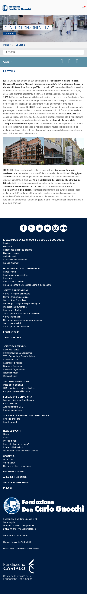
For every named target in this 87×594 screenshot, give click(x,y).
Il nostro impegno (11, 419)
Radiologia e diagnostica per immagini (21, 303)
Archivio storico (10, 256)
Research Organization (14, 369)
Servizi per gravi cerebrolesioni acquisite (23, 320)
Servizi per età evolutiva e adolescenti (21, 313)
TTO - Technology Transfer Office (19, 356)
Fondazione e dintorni (13, 281)
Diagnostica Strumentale (15, 307)
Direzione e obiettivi (13, 385)
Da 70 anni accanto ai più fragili (22, 268)
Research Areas (10, 372)
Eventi (6, 437)
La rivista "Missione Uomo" (16, 444)
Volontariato (9, 462)
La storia (7, 278)
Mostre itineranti (11, 263)
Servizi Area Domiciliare (14, 300)
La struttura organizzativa (15, 275)
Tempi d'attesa (12, 337)
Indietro (7, 44)
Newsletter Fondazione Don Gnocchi (20, 450)
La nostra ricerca (11, 349)
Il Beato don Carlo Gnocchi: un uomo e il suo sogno (34, 240)
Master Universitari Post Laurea (18, 400)
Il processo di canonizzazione (17, 249)
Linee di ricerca (10, 359)
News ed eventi (12, 431)
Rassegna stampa (13, 471)
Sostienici (9, 456)
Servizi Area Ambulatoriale (16, 297)
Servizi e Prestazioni (15, 290)
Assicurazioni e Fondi (15, 482)
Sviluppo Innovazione (16, 381)
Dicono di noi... (10, 440)
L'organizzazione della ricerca (17, 353)
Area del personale (15, 477)
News (6, 434)
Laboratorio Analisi (12, 310)
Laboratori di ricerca (12, 363)
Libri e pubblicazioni (13, 447)
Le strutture (11, 332)
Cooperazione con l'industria (16, 391)
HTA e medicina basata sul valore (19, 388)
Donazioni (8, 459)
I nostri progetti (10, 422)
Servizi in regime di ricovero (16, 293)
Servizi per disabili (12, 323)
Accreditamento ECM (13, 406)
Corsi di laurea (10, 403)
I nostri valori (9, 271)
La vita (6, 243)
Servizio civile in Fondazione (17, 466)
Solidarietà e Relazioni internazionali (26, 415)
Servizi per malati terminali (16, 326)
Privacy (7, 488)
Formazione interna (12, 410)
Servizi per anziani (12, 316)
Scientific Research (14, 346)
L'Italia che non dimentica (15, 259)
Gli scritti (7, 246)
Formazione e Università (17, 397)
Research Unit (10, 376)
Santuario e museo (12, 253)
